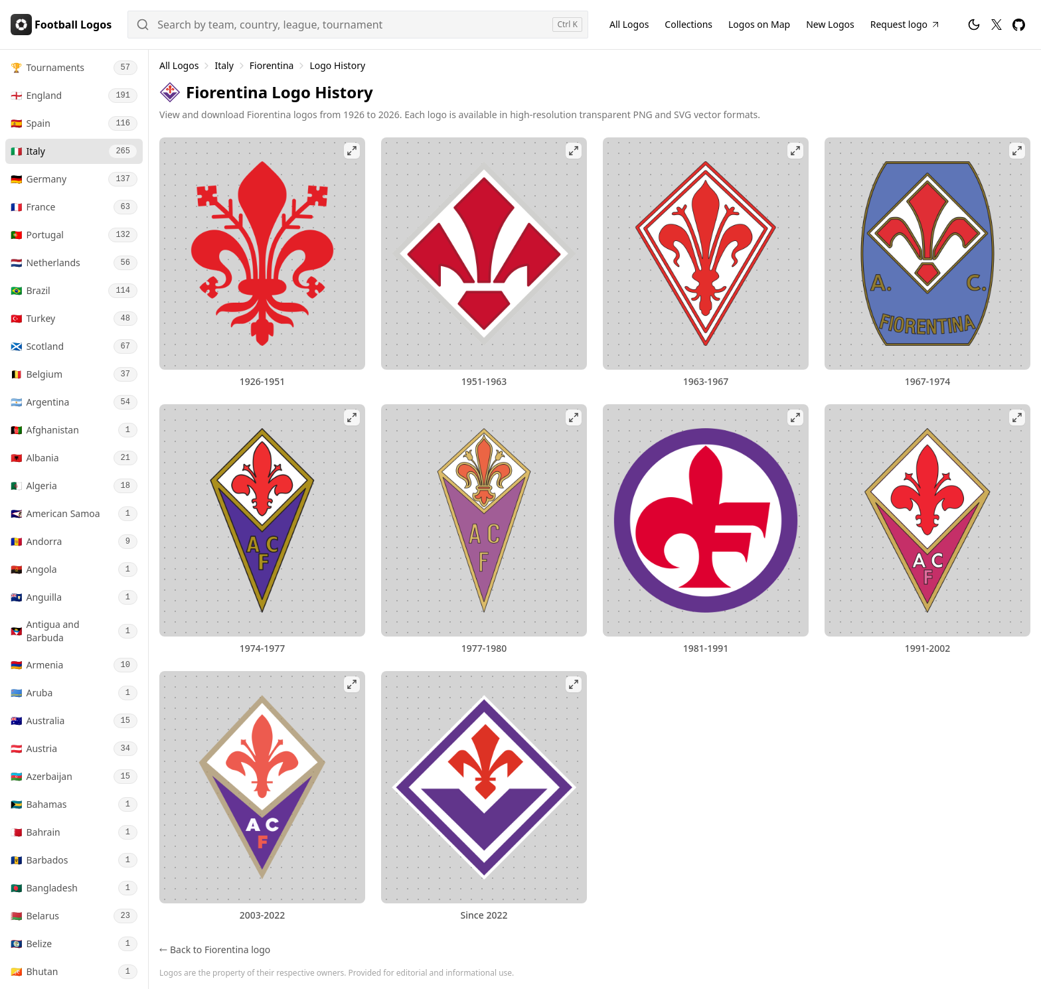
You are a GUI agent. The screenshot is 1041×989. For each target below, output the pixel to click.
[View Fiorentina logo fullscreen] (484, 787)
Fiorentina (272, 65)
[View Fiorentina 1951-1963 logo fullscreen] (484, 253)
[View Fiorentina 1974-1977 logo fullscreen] (262, 520)
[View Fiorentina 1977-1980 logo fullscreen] (484, 520)
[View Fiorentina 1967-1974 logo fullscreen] (927, 253)
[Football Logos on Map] (759, 25)
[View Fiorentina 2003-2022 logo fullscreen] (262, 787)
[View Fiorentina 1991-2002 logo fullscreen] (927, 520)
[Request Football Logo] (905, 25)
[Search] (357, 24)
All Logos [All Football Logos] (629, 24)
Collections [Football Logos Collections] (688, 24)
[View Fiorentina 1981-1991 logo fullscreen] (706, 520)
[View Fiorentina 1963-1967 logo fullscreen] (706, 253)
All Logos (179, 65)
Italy (223, 65)
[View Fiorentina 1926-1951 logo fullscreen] (262, 253)
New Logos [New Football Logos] (830, 24)
